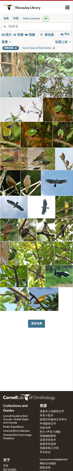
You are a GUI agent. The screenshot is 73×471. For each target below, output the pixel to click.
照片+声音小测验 (50, 432)
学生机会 (45, 452)
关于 (6, 460)
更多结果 (36, 323)
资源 (43, 406)
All (45, 18)
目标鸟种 (45, 427)
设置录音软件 (48, 440)
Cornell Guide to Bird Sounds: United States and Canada (16, 419)
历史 (6, 465)
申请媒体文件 (48, 423)
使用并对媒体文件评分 (53, 419)
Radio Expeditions (13, 426)
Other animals (31, 18)
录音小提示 (46, 415)
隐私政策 (45, 467)
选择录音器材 (48, 444)
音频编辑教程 (48, 436)
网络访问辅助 (48, 463)
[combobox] (39, 27)
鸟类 (6, 18)
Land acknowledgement (54, 459)
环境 (15, 18)
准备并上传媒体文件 (52, 411)
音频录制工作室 (49, 448)
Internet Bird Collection (16, 431)
